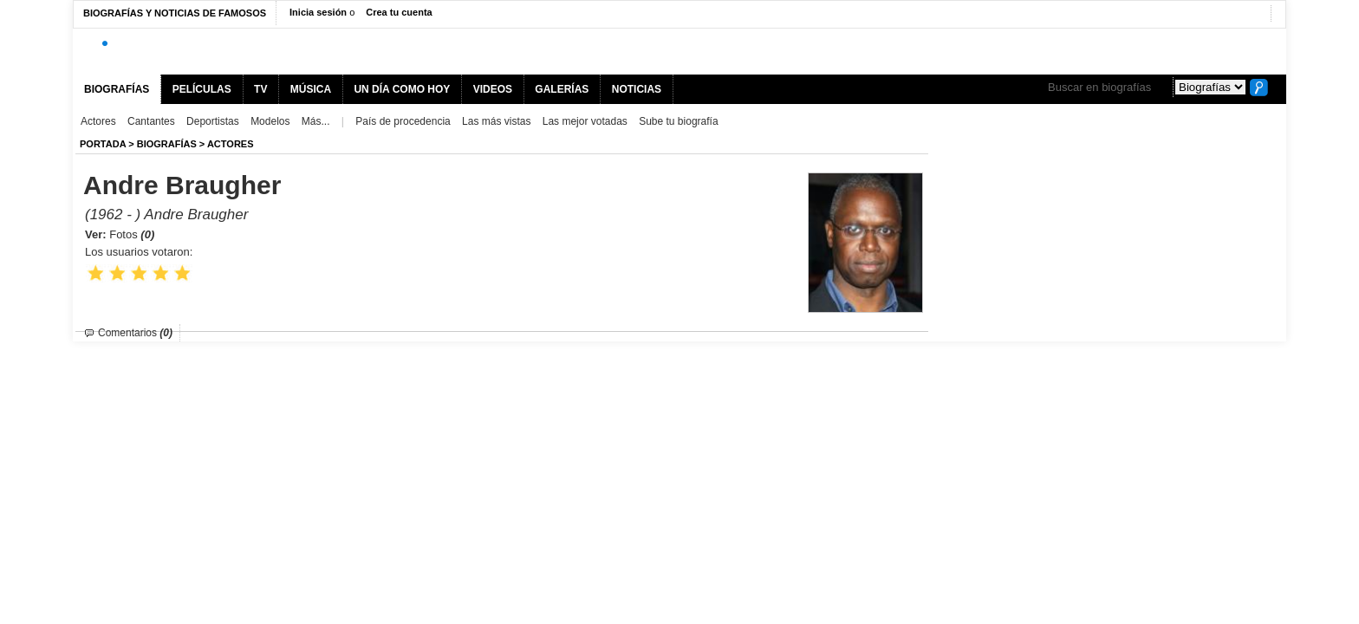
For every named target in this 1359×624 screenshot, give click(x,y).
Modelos (269, 121)
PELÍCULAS (201, 89)
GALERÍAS (561, 89)
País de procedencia (402, 121)
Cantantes (151, 121)
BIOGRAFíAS (167, 144)
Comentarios (135, 333)
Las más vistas (496, 121)
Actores (98, 121)
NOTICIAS (636, 89)
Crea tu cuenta (399, 12)
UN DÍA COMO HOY (402, 89)
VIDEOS (492, 89)
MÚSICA (310, 89)
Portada (103, 144)
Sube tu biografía (678, 121)
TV (260, 89)
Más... (316, 121)
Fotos (131, 234)
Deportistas (212, 121)
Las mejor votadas (585, 121)
